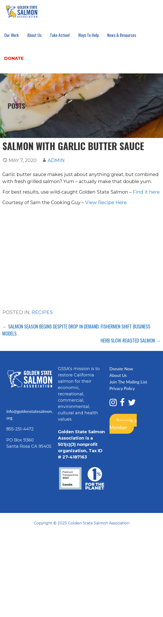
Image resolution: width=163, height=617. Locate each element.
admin (56, 160)
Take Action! (60, 35)
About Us (34, 35)
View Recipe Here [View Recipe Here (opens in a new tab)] (106, 202)
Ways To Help (88, 35)
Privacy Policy (122, 388)
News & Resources (121, 35)
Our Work (11, 35)
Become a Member (123, 423)
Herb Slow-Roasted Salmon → (131, 340)
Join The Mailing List (128, 381)
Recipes (42, 312)
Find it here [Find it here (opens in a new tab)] (146, 192)
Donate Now (121, 368)
